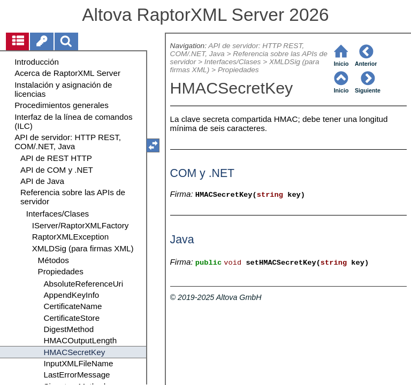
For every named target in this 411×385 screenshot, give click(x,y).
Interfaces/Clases (232, 62)
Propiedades (238, 70)
